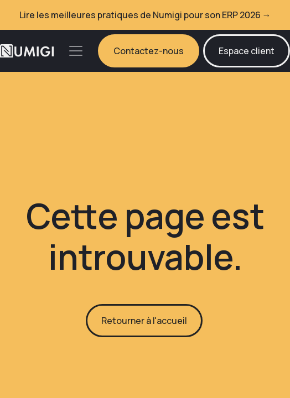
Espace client (247, 51)
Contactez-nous (148, 51)
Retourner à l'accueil (144, 321)
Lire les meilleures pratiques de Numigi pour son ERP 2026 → (145, 15)
